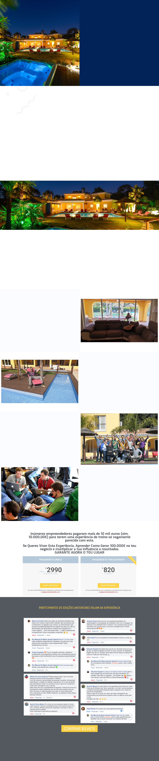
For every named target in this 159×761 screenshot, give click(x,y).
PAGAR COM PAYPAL (50, 585)
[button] (79, 728)
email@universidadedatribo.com (50, 592)
